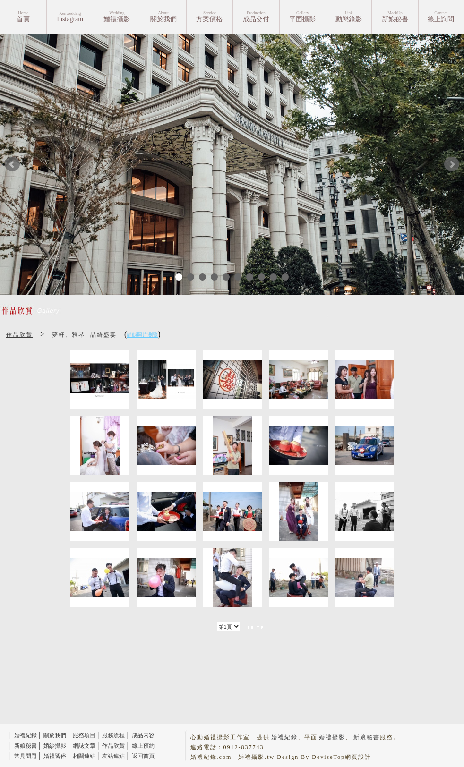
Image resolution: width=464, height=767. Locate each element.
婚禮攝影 (332, 737)
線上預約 (143, 745)
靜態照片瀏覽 (142, 335)
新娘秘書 (25, 745)
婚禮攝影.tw (256, 757)
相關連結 (84, 756)
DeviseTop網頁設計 (341, 757)
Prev (12, 164)
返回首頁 (143, 756)
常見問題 (25, 756)
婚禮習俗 (54, 756)
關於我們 (54, 735)
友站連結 (113, 756)
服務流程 (113, 735)
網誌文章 (84, 745)
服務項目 (84, 735)
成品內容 (143, 735)
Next (451, 164)
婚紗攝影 (54, 745)
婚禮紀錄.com (211, 757)
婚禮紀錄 (25, 735)
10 (285, 277)
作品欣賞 (19, 335)
